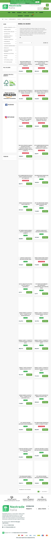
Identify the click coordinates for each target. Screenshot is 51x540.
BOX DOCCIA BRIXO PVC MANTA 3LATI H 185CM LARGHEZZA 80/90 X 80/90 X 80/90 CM (25, 63)
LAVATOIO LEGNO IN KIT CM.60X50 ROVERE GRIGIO (41, 231)
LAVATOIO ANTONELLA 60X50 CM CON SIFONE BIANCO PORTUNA (25, 450)
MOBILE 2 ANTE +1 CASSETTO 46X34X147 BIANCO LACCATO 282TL (41, 369)
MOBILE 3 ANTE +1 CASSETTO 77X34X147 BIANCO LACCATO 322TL (41, 341)
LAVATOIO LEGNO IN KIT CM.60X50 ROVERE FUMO (25, 258)
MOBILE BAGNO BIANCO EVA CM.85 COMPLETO (25, 203)
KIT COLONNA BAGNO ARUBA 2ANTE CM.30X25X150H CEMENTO (41, 204)
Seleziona (21, 42)
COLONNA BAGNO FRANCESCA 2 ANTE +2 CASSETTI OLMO (41, 423)
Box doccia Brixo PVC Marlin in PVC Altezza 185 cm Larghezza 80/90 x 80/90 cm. (41, 92)
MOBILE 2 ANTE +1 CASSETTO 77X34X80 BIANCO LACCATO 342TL (41, 314)
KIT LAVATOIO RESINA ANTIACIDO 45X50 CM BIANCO (25, 423)
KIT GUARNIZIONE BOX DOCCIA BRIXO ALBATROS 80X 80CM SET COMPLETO (25, 177)
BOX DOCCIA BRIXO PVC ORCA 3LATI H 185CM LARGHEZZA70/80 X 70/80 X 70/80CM (41, 63)
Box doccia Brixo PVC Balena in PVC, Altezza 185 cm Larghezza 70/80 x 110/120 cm (25, 92)
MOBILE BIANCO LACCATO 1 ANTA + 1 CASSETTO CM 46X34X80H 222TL (25, 396)
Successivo (45, 491)
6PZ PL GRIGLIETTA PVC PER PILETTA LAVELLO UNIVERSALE (25, 285)
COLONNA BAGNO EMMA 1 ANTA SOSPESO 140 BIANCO (25, 477)
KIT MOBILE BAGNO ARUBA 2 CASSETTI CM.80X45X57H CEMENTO (25, 232)
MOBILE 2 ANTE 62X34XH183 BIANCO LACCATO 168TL (41, 396)
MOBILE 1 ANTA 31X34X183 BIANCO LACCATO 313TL (25, 368)
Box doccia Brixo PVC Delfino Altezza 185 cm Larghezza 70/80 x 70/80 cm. (25, 119)
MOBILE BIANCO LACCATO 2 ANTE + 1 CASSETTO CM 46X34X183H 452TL (25, 314)
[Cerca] (39, 5)
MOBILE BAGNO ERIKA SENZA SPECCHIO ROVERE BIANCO (41, 258)
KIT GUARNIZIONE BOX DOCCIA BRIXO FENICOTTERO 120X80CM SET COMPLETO (41, 147)
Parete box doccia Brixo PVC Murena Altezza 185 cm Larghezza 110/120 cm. (41, 119)
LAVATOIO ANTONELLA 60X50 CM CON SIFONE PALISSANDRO (41, 449)
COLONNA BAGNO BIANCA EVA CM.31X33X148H (41, 176)
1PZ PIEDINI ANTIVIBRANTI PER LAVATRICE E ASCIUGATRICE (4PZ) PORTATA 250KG (41, 286)
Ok (37, 2)
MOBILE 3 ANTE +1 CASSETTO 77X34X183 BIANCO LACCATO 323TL (25, 341)
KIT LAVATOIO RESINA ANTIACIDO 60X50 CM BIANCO (41, 477)
